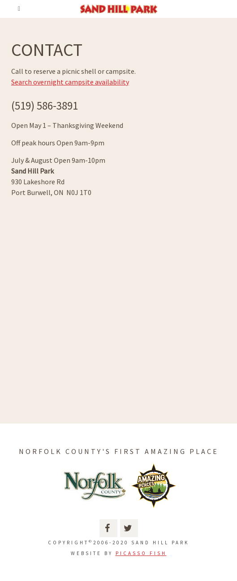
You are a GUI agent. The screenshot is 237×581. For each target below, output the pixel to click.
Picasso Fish (141, 553)
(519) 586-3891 (44, 105)
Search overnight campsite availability (70, 81)
